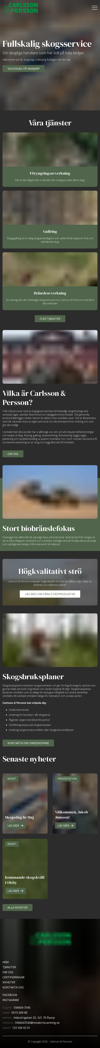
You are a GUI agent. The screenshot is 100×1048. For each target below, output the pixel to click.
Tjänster (9, 967)
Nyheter (9, 982)
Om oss (13, 454)
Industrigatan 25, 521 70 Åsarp (34, 1017)
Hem (6, 962)
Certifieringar (13, 977)
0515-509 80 (19, 1012)
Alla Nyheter (17, 907)
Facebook (10, 995)
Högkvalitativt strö (50, 571)
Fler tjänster (50, 319)
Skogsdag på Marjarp (24, 68)
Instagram (11, 1000)
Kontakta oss (13, 987)
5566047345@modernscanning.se (37, 1023)
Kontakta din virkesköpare (28, 743)
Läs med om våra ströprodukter (50, 594)
